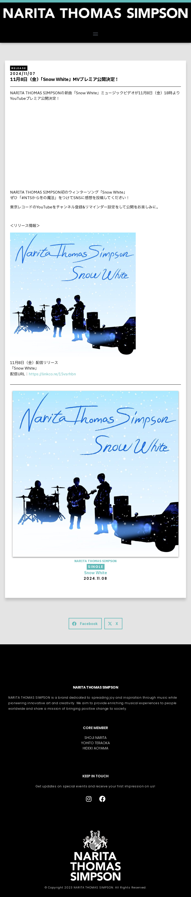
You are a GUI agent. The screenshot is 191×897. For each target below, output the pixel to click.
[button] (95, 33)
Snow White (95, 573)
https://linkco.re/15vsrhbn (52, 374)
